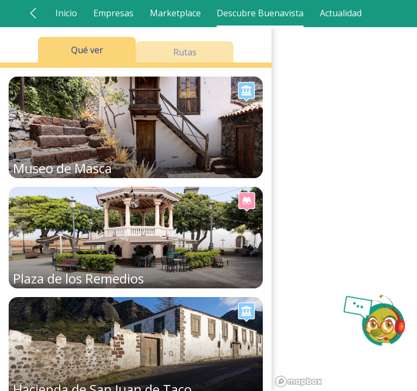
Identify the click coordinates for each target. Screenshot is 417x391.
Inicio (66, 13)
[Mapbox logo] (299, 381)
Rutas (185, 52)
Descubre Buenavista (260, 13)
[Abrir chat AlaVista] (373, 320)
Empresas (113, 13)
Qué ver (87, 50)
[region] (344, 209)
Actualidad (341, 13)
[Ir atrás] (33, 13)
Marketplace (175, 13)
